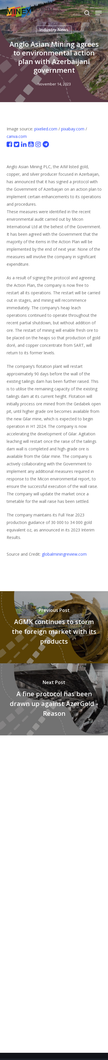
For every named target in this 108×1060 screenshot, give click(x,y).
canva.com (17, 136)
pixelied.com (45, 129)
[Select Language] (71, 13)
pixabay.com (72, 129)
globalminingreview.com (64, 554)
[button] (98, 13)
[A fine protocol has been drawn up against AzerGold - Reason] (54, 699)
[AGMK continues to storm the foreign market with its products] (54, 627)
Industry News (53, 29)
